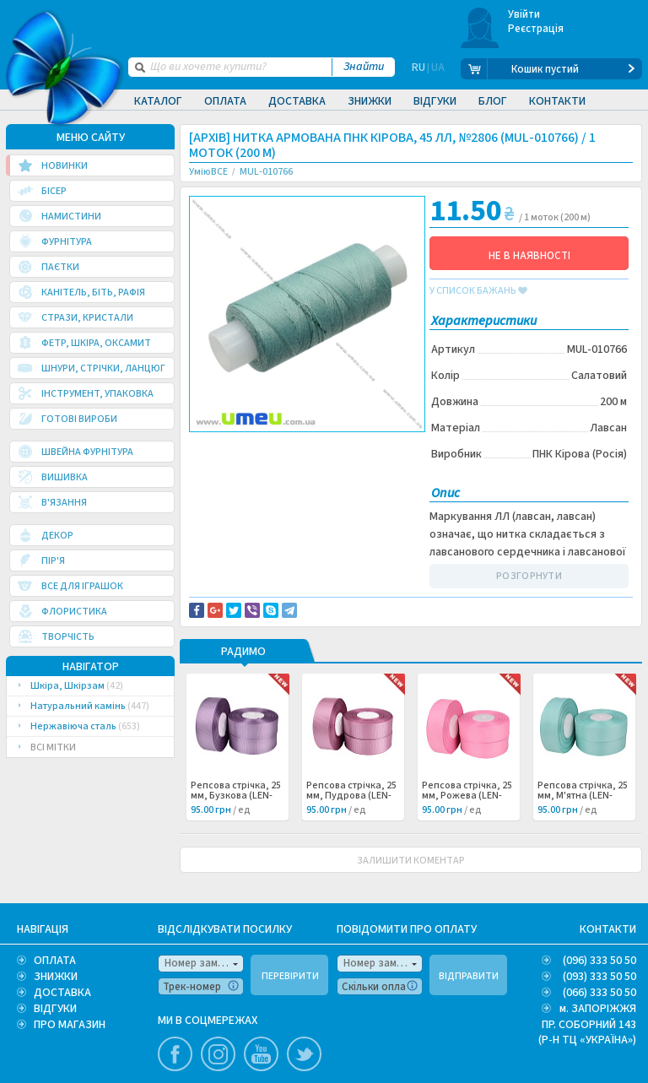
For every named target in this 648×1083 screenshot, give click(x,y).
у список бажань (478, 291)
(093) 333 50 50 (599, 976)
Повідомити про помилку (262, 457)
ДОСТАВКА (62, 992)
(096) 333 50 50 (599, 960)
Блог (492, 101)
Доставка (297, 101)
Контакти (557, 101)
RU (418, 69)
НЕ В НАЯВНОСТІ (529, 255)
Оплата (225, 101)
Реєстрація (536, 29)
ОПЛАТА (55, 960)
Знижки (370, 101)
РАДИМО (243, 652)
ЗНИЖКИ (56, 976)
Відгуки (434, 101)
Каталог (158, 101)
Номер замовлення (204, 963)
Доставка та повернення (261, 446)
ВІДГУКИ (55, 1008)
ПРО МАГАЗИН (69, 1024)
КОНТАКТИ (608, 929)
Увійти (524, 14)
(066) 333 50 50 (599, 992)
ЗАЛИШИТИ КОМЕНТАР (411, 860)
